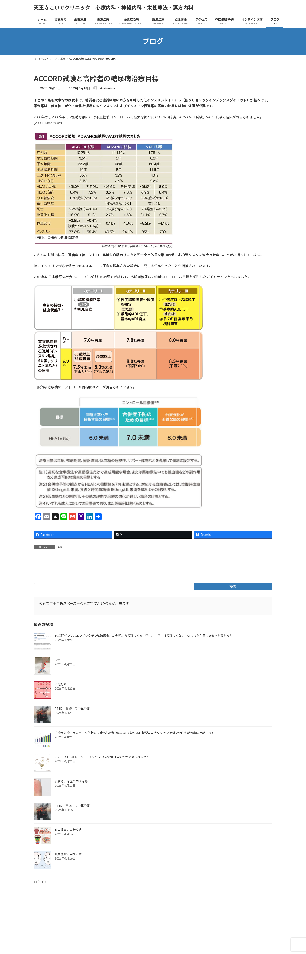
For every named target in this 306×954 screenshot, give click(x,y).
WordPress (129, 946)
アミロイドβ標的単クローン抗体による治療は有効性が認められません (102, 805)
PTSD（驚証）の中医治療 (72, 757)
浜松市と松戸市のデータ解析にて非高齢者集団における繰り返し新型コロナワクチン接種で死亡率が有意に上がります (134, 781)
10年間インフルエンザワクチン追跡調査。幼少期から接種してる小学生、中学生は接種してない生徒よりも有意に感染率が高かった (144, 684)
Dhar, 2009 (53, 123)
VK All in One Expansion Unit (180, 946)
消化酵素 (61, 733)
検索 (233, 635)
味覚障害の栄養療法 (68, 878)
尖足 (58, 708)
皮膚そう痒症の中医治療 (71, 830)
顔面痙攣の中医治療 (68, 902)
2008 (39, 123)
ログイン (40, 930)
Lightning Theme (152, 946)
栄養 (60, 547)
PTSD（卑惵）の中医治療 (72, 854)
